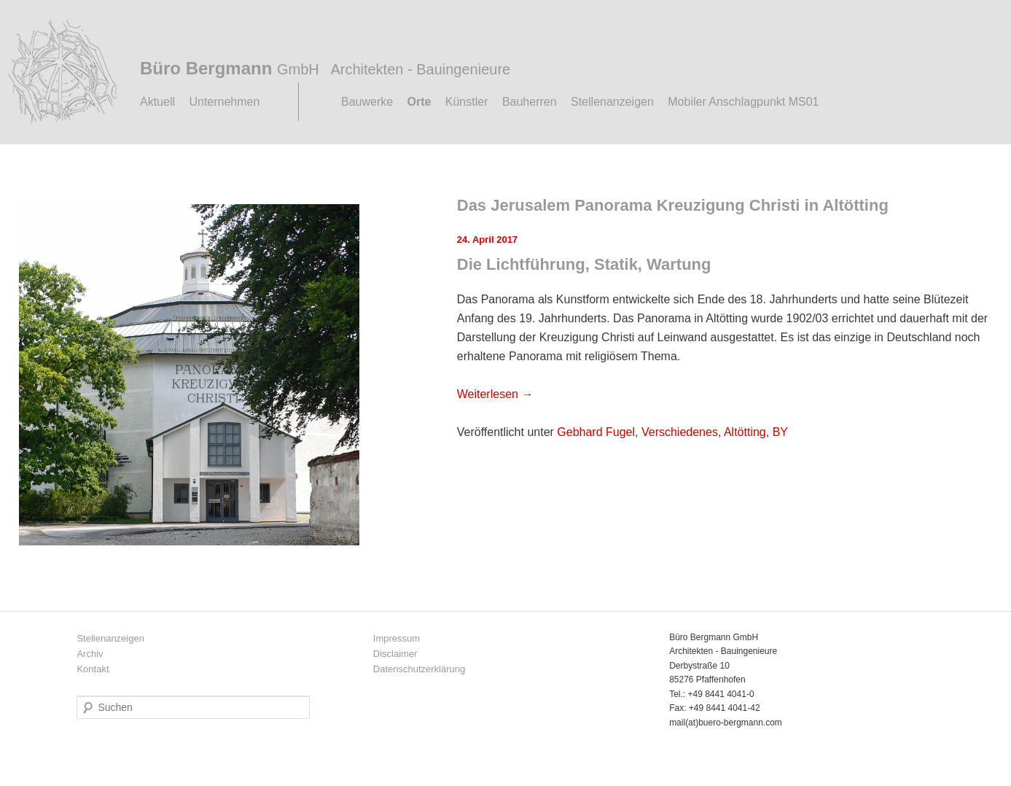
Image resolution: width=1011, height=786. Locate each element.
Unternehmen (224, 102)
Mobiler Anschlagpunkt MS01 (743, 102)
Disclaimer (395, 653)
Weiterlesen (495, 394)
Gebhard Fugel (596, 432)
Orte (419, 102)
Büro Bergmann (325, 68)
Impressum (396, 638)
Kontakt (93, 669)
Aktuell (157, 102)
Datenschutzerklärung (419, 669)
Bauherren (529, 102)
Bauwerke (367, 102)
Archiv (90, 653)
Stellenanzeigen (612, 102)
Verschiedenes (679, 432)
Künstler (466, 102)
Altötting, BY (756, 432)
